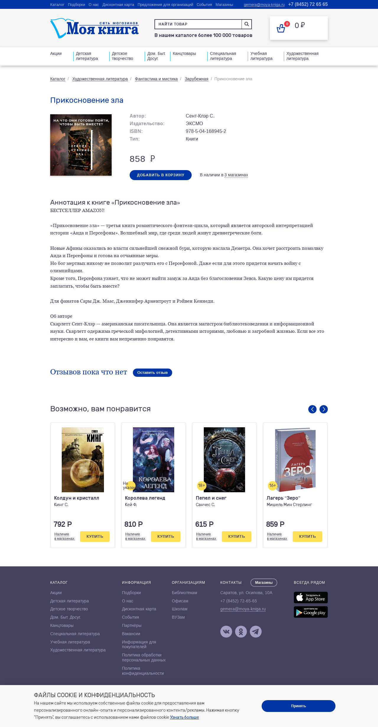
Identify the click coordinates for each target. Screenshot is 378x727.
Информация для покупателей (139, 644)
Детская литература (87, 56)
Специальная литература (223, 56)
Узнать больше (184, 717)
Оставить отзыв (152, 372)
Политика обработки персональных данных (144, 657)
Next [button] (324, 409)
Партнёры (131, 625)
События (204, 4)
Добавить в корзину (160, 175)
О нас (94, 4)
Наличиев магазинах (64, 536)
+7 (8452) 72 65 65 (308, 4)
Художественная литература (302, 56)
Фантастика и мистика (156, 78)
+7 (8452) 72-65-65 (238, 601)
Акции (56, 53)
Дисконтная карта (118, 4)
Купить (95, 536)
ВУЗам (178, 617)
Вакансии (131, 633)
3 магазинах (236, 174)
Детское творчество (122, 56)
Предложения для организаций (165, 4)
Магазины (224, 4)
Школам (180, 609)
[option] (82, 485)
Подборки (76, 4)
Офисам (180, 601)
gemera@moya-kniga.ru (264, 4)
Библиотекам (184, 592)
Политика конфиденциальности (143, 671)
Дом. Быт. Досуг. (156, 56)
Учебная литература (261, 56)
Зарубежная (196, 78)
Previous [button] (312, 409)
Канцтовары (184, 53)
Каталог (57, 4)
